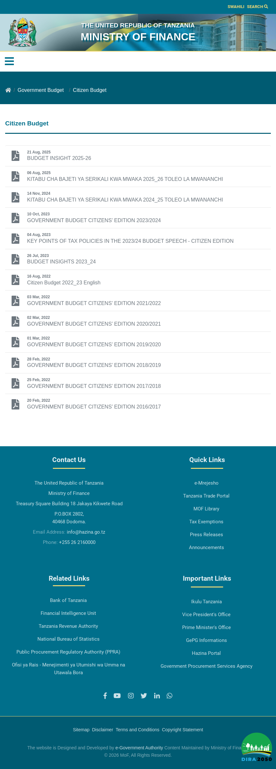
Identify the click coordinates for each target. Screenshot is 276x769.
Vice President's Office (206, 614)
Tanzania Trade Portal (206, 496)
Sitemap (81, 729)
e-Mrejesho (206, 483)
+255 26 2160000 (77, 542)
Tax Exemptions (206, 522)
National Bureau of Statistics (68, 639)
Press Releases (206, 534)
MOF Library (206, 509)
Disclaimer (102, 729)
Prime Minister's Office (206, 627)
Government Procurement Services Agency (206, 666)
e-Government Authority (139, 747)
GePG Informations (206, 640)
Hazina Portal (206, 653)
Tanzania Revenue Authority (68, 626)
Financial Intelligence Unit (68, 613)
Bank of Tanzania (68, 600)
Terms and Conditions (137, 729)
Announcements (206, 547)
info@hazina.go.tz (86, 532)
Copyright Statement (182, 729)
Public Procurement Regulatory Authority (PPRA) (68, 652)
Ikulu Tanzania (206, 602)
